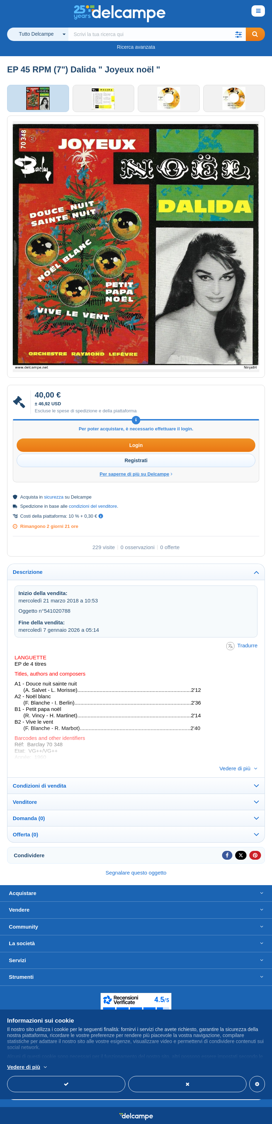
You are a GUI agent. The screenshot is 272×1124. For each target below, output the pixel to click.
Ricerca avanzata (136, 47)
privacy (255, 1115)
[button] (238, 34)
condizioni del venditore (93, 507)
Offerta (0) (25, 824)
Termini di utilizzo (221, 1115)
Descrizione (27, 573)
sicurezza (53, 498)
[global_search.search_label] (157, 34)
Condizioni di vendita (39, 775)
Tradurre (241, 647)
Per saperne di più (70, 1067)
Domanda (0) (29, 808)
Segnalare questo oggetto (136, 862)
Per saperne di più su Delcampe (136, 475)
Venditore (25, 791)
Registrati (136, 462)
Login (136, 446)
